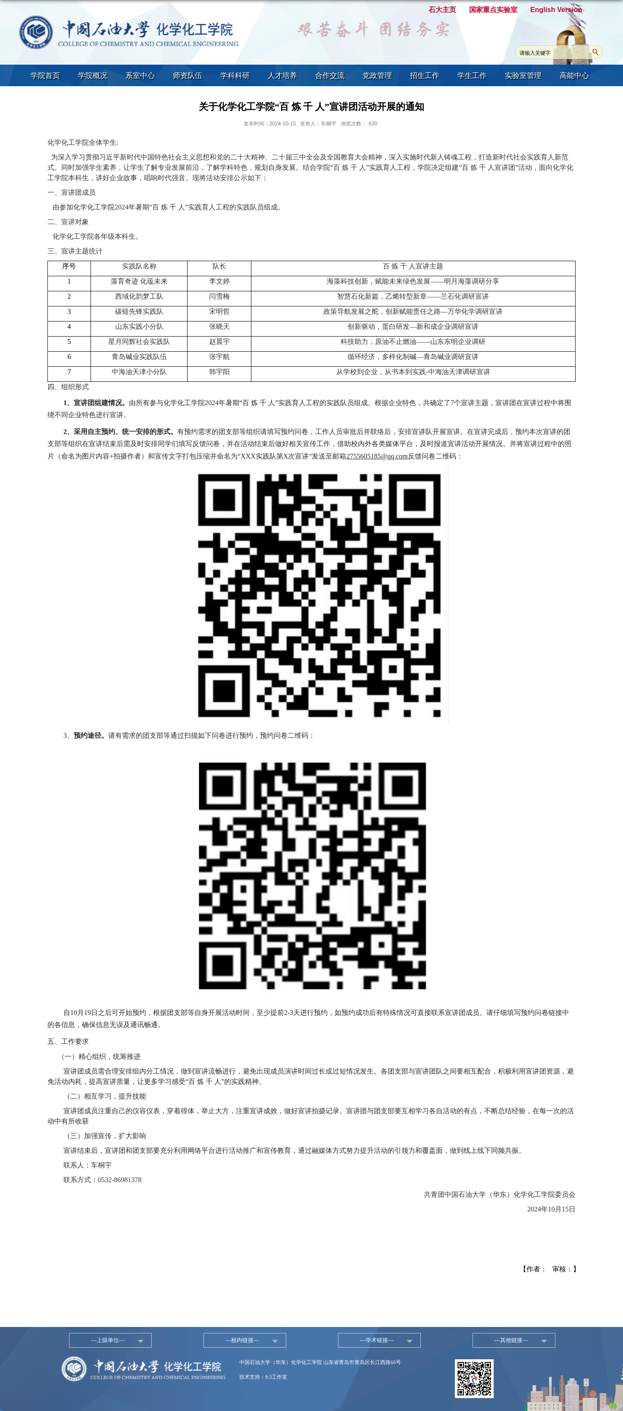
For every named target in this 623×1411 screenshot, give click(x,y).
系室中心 (140, 76)
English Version (556, 9)
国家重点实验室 (493, 9)
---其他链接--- (511, 1340)
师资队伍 (187, 76)
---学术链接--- (377, 1340)
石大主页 (442, 9)
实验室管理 (523, 76)
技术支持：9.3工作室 (263, 1377)
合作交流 (329, 76)
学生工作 (472, 76)
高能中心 (574, 76)
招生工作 (424, 76)
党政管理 (377, 76)
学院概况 (92, 76)
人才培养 (282, 76)
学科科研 (235, 76)
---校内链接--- (242, 1340)
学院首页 (45, 76)
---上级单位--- (108, 1340)
